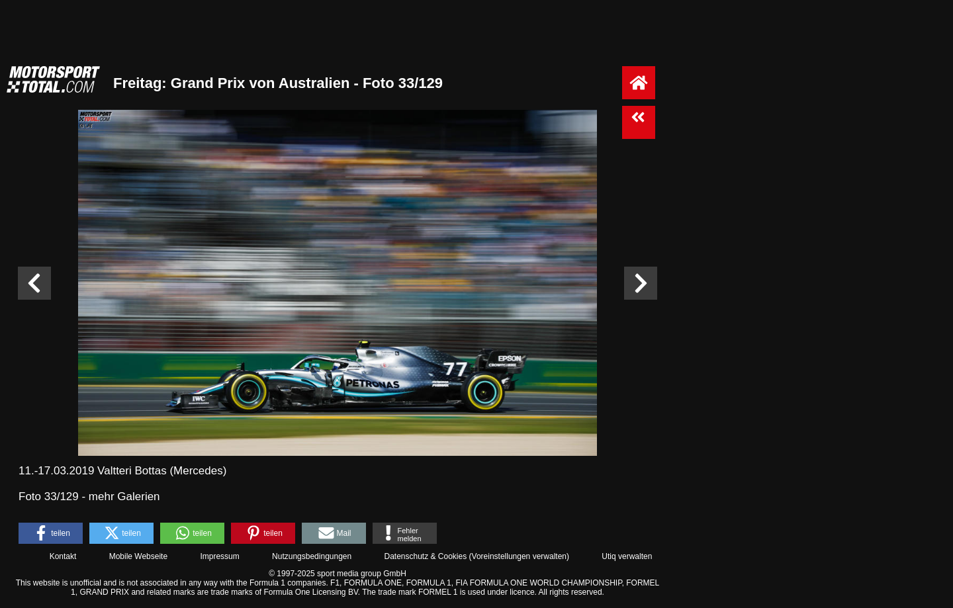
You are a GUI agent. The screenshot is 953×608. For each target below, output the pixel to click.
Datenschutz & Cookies (425, 556)
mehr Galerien (124, 496)
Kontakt (63, 556)
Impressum (219, 556)
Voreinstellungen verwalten (519, 556)
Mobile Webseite (138, 556)
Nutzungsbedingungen (311, 556)
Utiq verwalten (627, 556)
